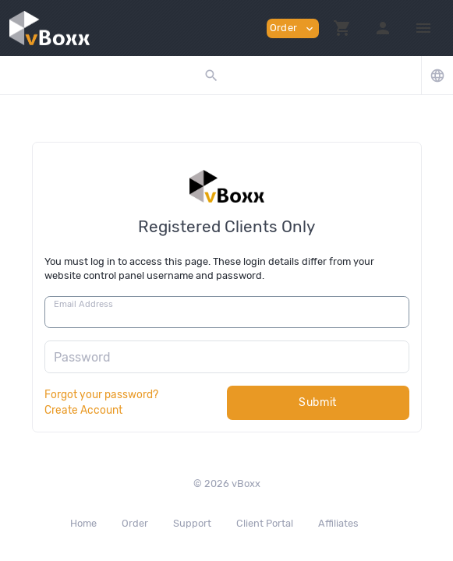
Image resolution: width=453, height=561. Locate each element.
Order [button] (293, 28)
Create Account (83, 410)
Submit (318, 402)
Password (82, 357)
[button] (342, 28)
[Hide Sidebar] (423, 28)
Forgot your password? (101, 394)
